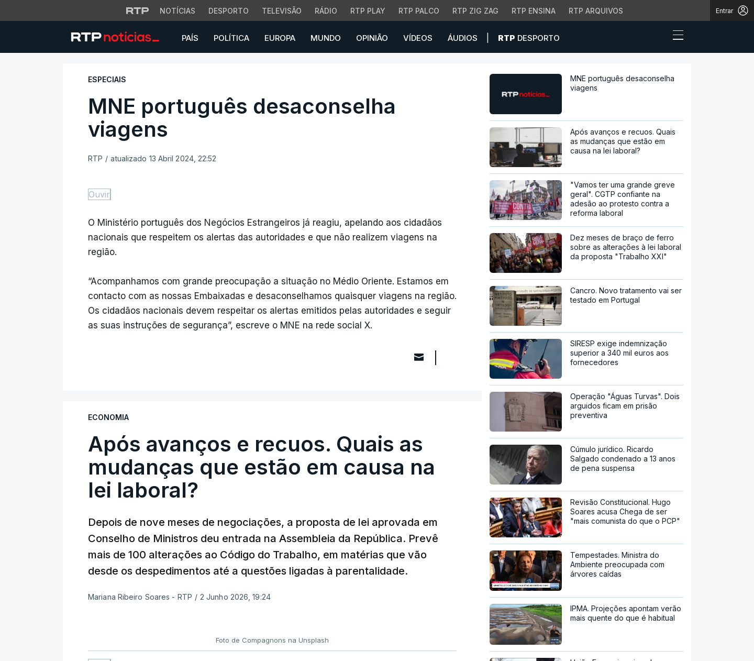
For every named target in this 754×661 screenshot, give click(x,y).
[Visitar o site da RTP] (137, 10)
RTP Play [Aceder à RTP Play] (367, 10)
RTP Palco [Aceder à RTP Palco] (418, 10)
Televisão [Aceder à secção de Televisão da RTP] (282, 10)
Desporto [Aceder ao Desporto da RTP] (228, 10)
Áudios (463, 38)
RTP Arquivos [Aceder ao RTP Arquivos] (596, 10)
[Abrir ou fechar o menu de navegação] (675, 36)
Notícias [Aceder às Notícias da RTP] (177, 10)
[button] (659, 37)
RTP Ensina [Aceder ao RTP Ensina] (534, 10)
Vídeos (418, 38)
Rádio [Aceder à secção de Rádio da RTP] (326, 10)
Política (231, 38)
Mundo (326, 38)
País (190, 38)
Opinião (372, 38)
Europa (279, 38)
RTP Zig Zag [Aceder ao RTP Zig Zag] (475, 10)
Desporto (529, 38)
